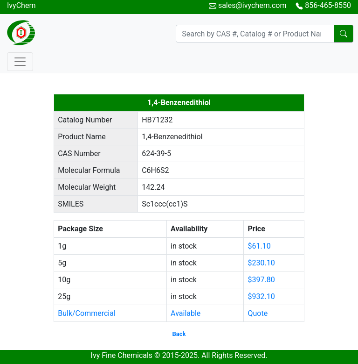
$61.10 (259, 246)
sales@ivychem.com (252, 5)
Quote (258, 313)
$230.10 (261, 262)
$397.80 (261, 279)
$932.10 (261, 296)
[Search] (255, 34)
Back (179, 333)
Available (185, 313)
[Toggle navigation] (20, 61)
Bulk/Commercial (87, 313)
